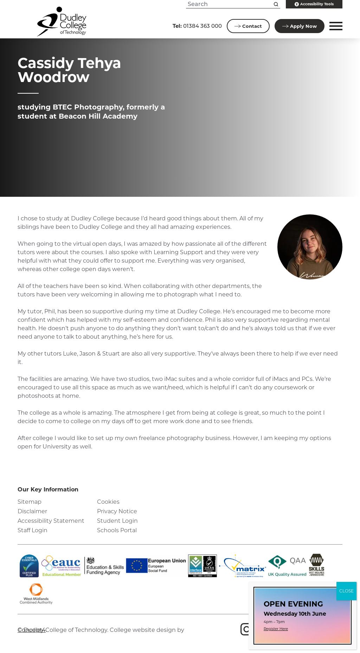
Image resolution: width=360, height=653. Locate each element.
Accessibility (314, 4)
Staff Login (32, 530)
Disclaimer (32, 511)
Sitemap (29, 501)
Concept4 (32, 630)
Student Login (117, 520)
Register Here (276, 629)
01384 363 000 (197, 26)
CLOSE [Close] (346, 591)
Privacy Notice (117, 511)
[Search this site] (276, 4)
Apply (299, 26)
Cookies (108, 501)
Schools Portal (117, 530)
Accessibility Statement (51, 520)
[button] (334, 26)
